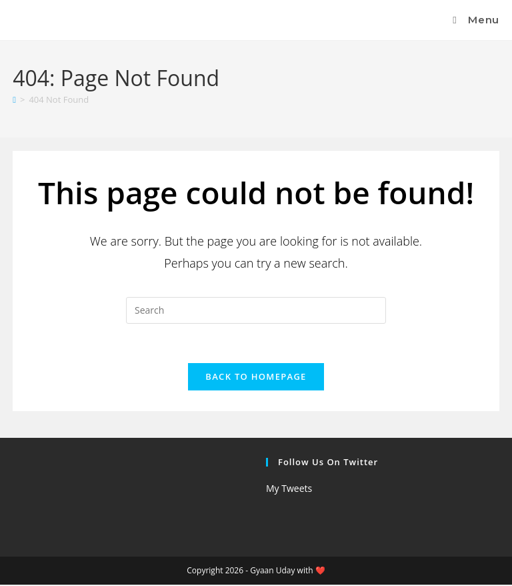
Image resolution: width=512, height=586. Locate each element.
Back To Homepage (255, 378)
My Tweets (289, 489)
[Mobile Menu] (474, 19)
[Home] (14, 99)
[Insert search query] (256, 310)
